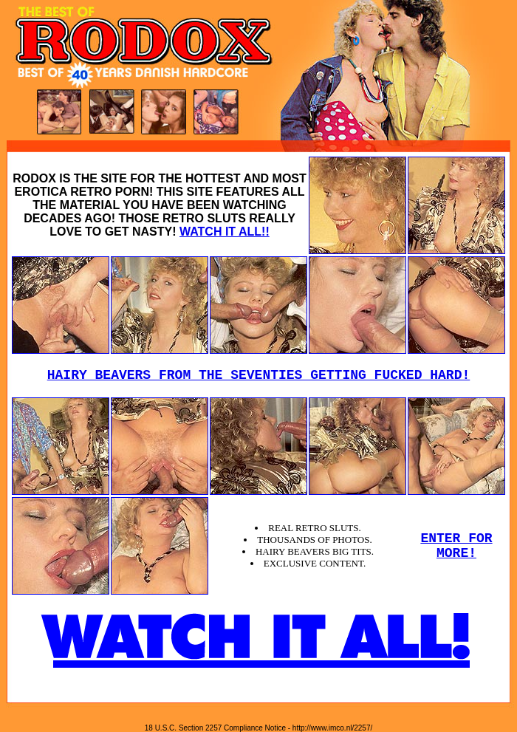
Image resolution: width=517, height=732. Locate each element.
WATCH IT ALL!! (224, 231)
